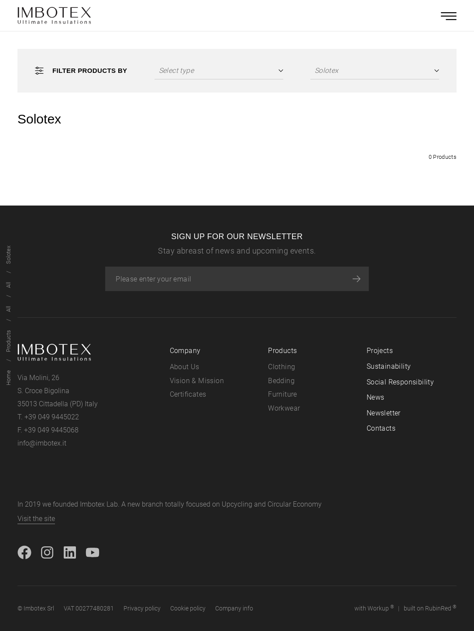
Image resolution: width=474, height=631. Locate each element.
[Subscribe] (356, 279)
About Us (184, 367)
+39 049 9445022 (51, 417)
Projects (380, 350)
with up (374, 608)
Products (8, 341)
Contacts (381, 428)
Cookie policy (188, 608)
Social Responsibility (400, 382)
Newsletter (384, 413)
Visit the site (36, 518)
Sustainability (389, 366)
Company (185, 350)
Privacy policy (142, 608)
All (8, 309)
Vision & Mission (197, 381)
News (376, 397)
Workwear (284, 408)
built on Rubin (430, 608)
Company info (234, 608)
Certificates (188, 394)
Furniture (282, 394)
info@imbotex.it (41, 443)
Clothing (281, 367)
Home (8, 377)
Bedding (281, 381)
